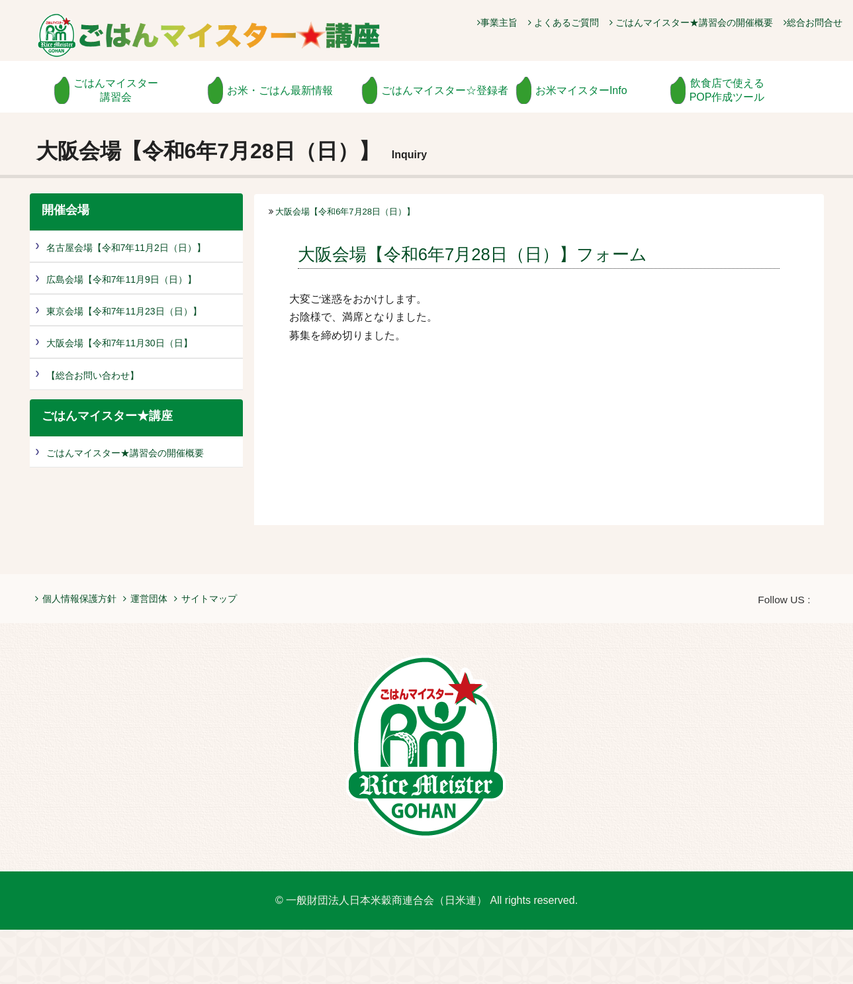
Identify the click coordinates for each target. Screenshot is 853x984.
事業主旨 (497, 22)
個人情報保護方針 (75, 598)
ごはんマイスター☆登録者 (444, 90)
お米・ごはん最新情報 (280, 90)
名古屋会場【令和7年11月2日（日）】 (126, 247)
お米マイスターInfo (581, 90)
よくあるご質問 (563, 22)
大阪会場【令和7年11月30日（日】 (119, 343)
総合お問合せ (813, 22)
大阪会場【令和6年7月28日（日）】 (345, 212)
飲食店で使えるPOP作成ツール (727, 90)
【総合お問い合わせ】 (92, 375)
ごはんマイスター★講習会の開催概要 (691, 22)
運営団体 (145, 598)
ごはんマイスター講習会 (115, 90)
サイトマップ (205, 598)
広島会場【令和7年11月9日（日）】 (121, 279)
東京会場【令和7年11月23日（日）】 (124, 311)
